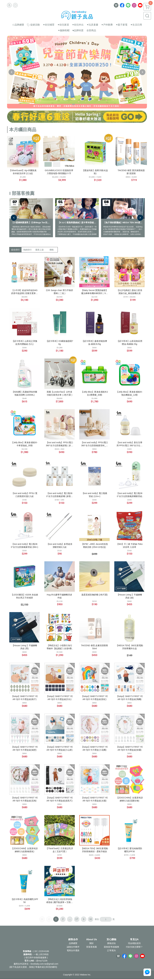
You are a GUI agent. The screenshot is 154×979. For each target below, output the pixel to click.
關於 (91, 943)
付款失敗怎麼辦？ (134, 947)
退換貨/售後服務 (111, 947)
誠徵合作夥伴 (73, 947)
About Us (91, 939)
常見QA (134, 939)
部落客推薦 (91, 947)
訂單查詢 (111, 950)
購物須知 (111, 943)
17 (76, 919)
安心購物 (111, 939)
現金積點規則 (134, 943)
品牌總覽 (73, 943)
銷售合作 (73, 939)
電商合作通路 (73, 950)
